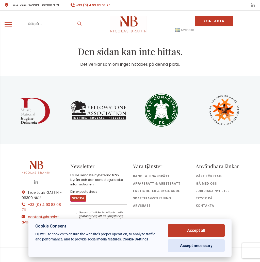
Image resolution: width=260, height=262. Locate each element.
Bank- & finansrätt (151, 176)
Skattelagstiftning (152, 198)
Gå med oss (206, 183)
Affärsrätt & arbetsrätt (156, 183)
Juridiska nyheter (213, 191)
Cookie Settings (135, 239)
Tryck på (204, 198)
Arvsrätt (142, 205)
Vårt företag (209, 176)
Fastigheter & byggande (156, 191)
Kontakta (213, 21)
